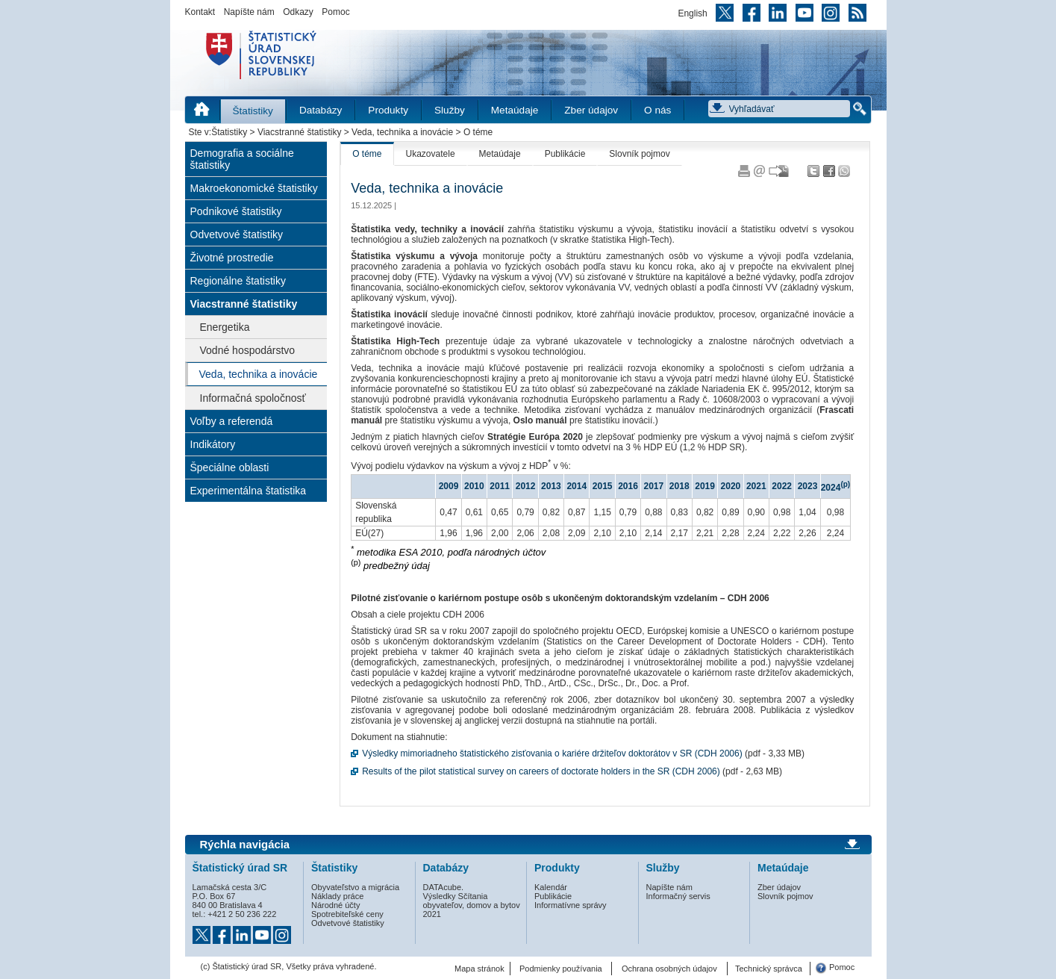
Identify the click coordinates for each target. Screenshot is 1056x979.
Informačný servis (678, 896)
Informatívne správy (570, 905)
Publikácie (565, 154)
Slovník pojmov (639, 154)
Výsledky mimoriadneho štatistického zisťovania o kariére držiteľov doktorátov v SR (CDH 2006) (552, 753)
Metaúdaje (514, 110)
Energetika (225, 327)
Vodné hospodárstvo (248, 350)
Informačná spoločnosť (253, 398)
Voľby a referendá (231, 421)
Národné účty (335, 905)
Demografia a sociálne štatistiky (242, 159)
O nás (657, 110)
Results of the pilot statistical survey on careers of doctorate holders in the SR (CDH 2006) (541, 771)
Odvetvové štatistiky (237, 234)
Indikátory (213, 444)
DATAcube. (443, 887)
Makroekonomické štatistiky (254, 188)
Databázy (320, 110)
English (692, 13)
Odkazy (298, 12)
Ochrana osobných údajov (669, 968)
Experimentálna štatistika (248, 491)
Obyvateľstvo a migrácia (355, 887)
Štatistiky (253, 110)
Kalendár (550, 887)
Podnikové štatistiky (236, 211)
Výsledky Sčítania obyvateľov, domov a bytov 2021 (471, 905)
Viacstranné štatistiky (299, 132)
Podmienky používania (560, 968)
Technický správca (768, 968)
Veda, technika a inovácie (402, 132)
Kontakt (200, 12)
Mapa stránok (479, 968)
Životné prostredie (232, 258)
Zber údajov (591, 110)
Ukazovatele (430, 154)
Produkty (388, 110)
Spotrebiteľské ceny (347, 914)
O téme (366, 154)
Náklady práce (337, 896)
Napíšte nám (249, 12)
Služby (449, 110)
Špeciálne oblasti (229, 467)
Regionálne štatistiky (238, 281)
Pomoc (335, 12)
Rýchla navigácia (245, 845)
